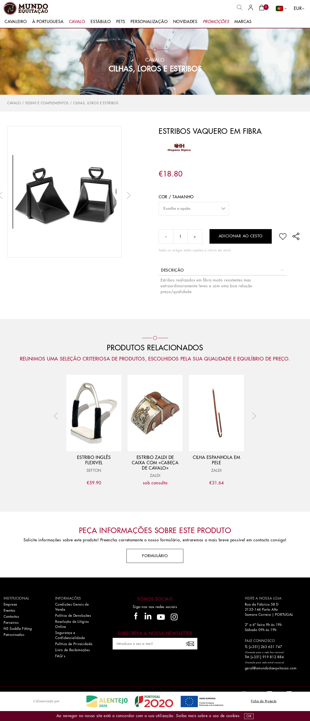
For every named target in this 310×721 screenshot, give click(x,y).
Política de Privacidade (73, 644)
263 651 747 (271, 647)
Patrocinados (14, 634)
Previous (57, 416)
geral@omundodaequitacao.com (271, 668)
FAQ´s (60, 656)
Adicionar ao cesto (241, 236)
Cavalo (77, 22)
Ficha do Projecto (264, 701)
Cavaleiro (16, 22)
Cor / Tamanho (176, 197)
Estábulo (101, 22)
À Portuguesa (47, 22)
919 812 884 (273, 657)
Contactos (11, 616)
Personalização (149, 22)
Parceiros (11, 622)
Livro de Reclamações (72, 650)
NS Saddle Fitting (18, 628)
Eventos (9, 610)
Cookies (233, 716)
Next (127, 195)
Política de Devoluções (73, 615)
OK (248, 716)
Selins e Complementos (47, 103)
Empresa (10, 604)
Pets (120, 22)
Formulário (155, 556)
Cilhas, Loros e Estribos (155, 69)
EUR (298, 8)
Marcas (243, 22)
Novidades (185, 22)
